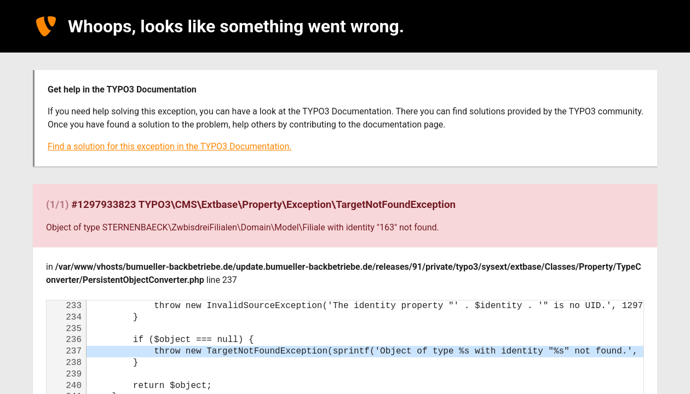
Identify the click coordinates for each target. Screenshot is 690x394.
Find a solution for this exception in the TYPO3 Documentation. (169, 146)
